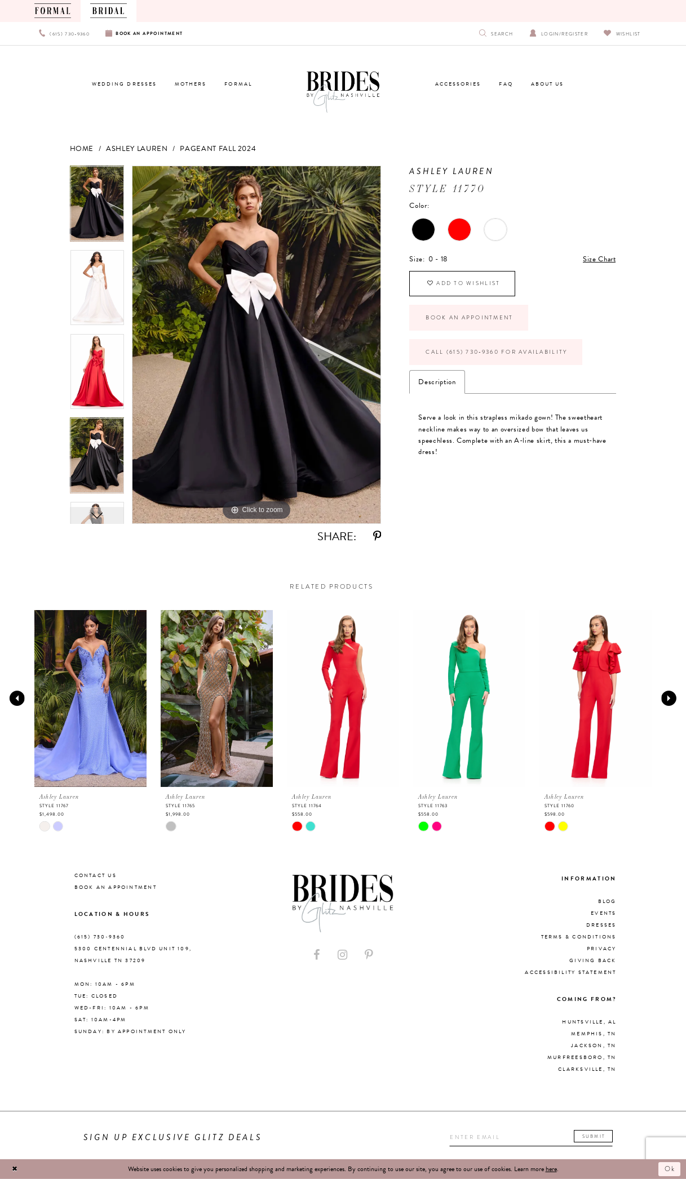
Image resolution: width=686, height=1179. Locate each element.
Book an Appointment (469, 318)
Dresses (601, 925)
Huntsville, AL (589, 1022)
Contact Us (95, 875)
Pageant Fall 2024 (218, 148)
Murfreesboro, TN (582, 1057)
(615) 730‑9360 (100, 937)
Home (82, 148)
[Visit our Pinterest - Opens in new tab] (369, 955)
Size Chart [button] (599, 259)
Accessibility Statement (570, 972)
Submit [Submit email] (593, 1136)
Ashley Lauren (136, 148)
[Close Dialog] (15, 1169)
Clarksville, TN (587, 1069)
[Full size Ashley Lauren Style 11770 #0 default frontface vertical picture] (256, 344)
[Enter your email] (531, 1137)
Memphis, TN (593, 1034)
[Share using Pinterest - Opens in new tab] (377, 537)
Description (436, 382)
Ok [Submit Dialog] (670, 1169)
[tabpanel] (97, 208)
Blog (607, 901)
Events (603, 913)
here (551, 1169)
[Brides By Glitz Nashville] (343, 92)
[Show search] (496, 33)
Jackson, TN (593, 1045)
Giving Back (592, 960)
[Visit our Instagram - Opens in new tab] (342, 955)
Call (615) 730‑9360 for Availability (496, 352)
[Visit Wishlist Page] (622, 33)
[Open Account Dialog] (558, 33)
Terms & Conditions (579, 937)
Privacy (602, 949)
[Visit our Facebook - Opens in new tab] (316, 955)
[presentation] (90, 698)
